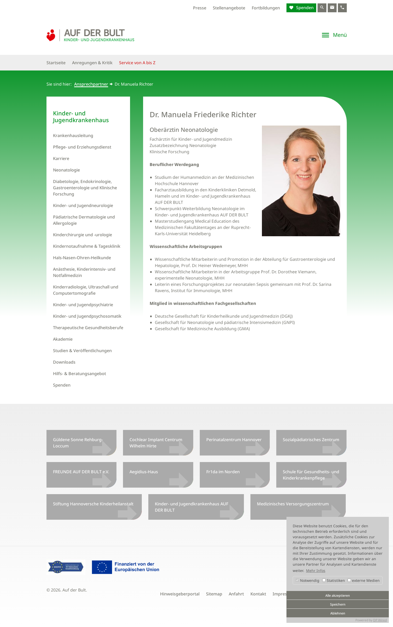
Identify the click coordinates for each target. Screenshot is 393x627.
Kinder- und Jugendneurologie (83, 205)
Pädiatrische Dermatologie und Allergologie (84, 220)
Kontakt (258, 594)
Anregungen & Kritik (92, 63)
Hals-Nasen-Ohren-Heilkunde (82, 258)
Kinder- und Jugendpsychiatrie (83, 304)
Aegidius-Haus (144, 472)
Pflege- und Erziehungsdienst (82, 147)
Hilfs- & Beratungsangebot (79, 373)
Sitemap (214, 594)
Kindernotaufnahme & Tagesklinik (86, 246)
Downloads (64, 362)
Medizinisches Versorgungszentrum (293, 504)
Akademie (63, 339)
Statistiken (333, 580)
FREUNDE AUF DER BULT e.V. (81, 472)
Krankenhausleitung (73, 135)
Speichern (337, 604)
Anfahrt (236, 594)
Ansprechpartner (91, 84)
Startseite (56, 63)
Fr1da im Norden (223, 472)
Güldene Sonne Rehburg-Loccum (78, 443)
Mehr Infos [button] (315, 570)
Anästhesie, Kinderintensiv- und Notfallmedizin (84, 272)
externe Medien (364, 580)
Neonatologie (66, 170)
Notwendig (307, 580)
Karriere (61, 158)
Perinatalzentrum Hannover (234, 439)
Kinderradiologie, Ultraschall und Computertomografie (85, 290)
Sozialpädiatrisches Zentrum (311, 439)
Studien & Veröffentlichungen (82, 350)
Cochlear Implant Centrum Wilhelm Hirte (156, 443)
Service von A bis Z (137, 63)
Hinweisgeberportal (180, 594)
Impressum (284, 594)
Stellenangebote (229, 8)
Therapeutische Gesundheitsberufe (88, 327)
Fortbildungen (266, 8)
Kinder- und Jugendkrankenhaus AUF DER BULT (191, 507)
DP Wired (380, 620)
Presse (199, 8)
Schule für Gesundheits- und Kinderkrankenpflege (311, 475)
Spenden (304, 7)
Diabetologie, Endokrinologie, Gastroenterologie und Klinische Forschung (85, 188)
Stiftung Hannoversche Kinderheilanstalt (93, 504)
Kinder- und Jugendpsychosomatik (87, 316)
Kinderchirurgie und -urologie (82, 235)
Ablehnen (337, 613)
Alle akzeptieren (337, 595)
